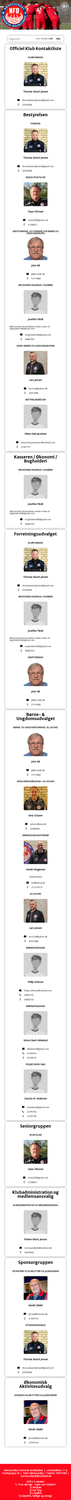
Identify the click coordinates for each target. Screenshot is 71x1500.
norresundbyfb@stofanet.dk (36, 1476)
